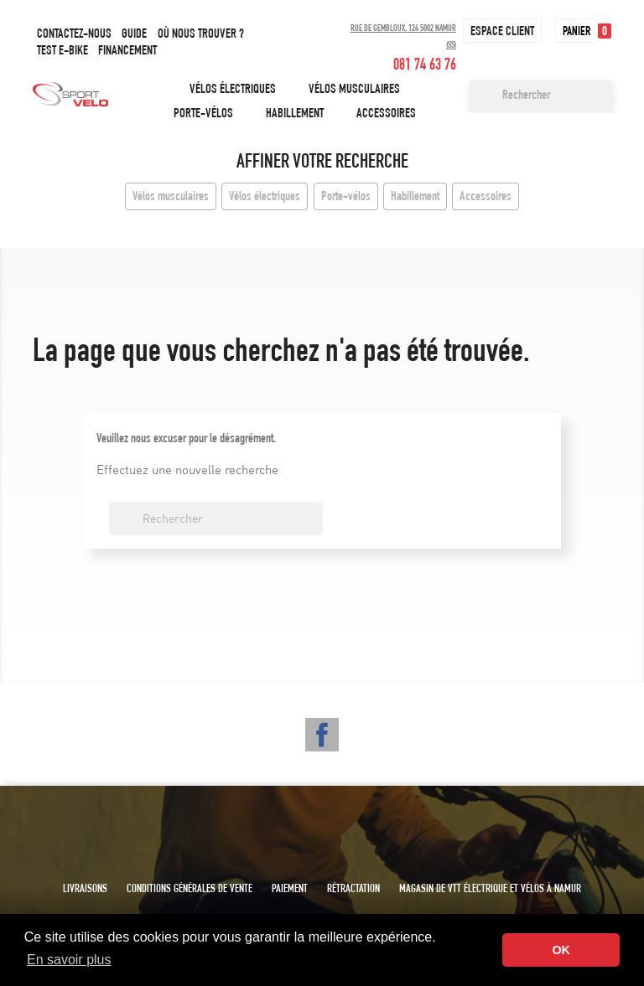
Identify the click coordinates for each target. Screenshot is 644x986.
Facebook (322, 734)
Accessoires (386, 114)
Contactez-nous (74, 35)
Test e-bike (62, 52)
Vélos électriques (233, 90)
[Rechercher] (540, 96)
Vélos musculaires (354, 90)
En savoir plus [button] (69, 959)
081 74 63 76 (424, 66)
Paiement (290, 890)
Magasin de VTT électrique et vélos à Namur (490, 890)
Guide (134, 35)
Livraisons (85, 890)
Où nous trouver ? (201, 35)
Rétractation (353, 890)
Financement (127, 52)
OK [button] (561, 950)
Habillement (295, 114)
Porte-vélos (203, 114)
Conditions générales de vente (189, 890)
